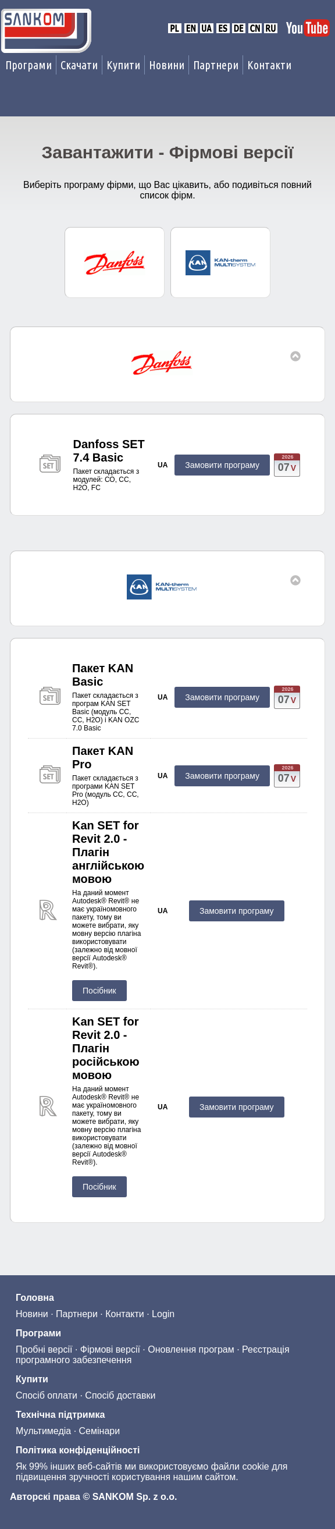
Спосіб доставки (120, 1395)
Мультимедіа (43, 1431)
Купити (123, 65)
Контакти (269, 65)
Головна (35, 1298)
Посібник (99, 990)
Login (163, 1314)
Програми (28, 65)
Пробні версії (44, 1349)
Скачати (79, 65)
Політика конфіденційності (78, 1450)
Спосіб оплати (46, 1395)
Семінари (99, 1431)
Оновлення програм (191, 1349)
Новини (166, 65)
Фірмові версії (110, 1349)
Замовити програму (222, 465)
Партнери (215, 65)
